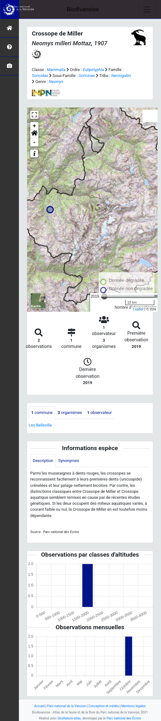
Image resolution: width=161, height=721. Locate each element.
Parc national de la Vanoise (66, 706)
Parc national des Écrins (123, 718)
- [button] (34, 142)
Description (43, 460)
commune (42, 412)
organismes (70, 412)
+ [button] (34, 126)
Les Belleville (40, 425)
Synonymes (68, 460)
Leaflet (138, 309)
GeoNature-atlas (69, 718)
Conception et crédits (103, 706)
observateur (99, 412)
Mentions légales (133, 706)
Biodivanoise (83, 9)
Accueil (39, 706)
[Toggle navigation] (147, 9)
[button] (34, 134)
